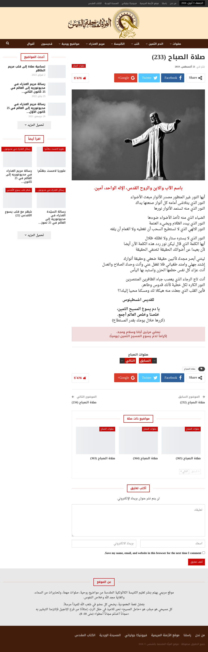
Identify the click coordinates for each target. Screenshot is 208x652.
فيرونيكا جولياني (129, 3)
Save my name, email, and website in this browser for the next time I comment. (152, 553)
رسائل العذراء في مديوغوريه (16, 149)
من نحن (173, 3)
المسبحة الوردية (112, 3)
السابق (195, 471)
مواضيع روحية (70, 43)
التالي (184, 471)
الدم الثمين (156, 43)
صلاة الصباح (189, 369)
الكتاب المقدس (95, 3)
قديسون (46, 43)
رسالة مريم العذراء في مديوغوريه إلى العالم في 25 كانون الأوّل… (26, 108)
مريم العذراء (97, 43)
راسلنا (164, 3)
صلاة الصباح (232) (192, 402)
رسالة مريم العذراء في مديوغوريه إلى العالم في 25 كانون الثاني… (28, 88)
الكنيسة (119, 43)
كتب (136, 43)
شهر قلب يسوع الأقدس (18, 190)
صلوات (177, 43)
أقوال (31, 43)
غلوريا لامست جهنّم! (54, 149)
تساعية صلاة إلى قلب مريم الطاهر (26, 68)
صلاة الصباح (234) (84, 402)
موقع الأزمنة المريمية (149, 3)
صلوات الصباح (78, 66)
